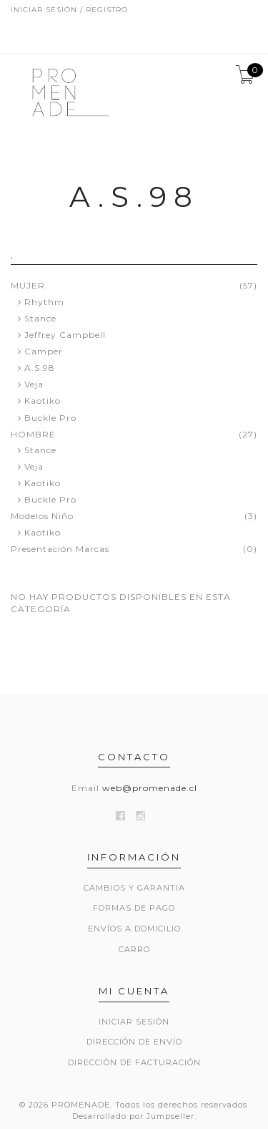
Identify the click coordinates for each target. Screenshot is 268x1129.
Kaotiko (42, 400)
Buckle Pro (50, 417)
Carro (134, 949)
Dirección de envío (134, 1042)
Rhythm (44, 301)
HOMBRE (33, 434)
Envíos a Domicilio (134, 929)
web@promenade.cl (149, 787)
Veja (34, 384)
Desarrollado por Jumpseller (133, 1116)
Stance (40, 318)
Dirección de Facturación (134, 1062)
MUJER (28, 285)
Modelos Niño (42, 516)
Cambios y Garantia (134, 888)
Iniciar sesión (134, 1022)
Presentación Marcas (60, 549)
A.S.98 (39, 367)
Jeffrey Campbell (65, 334)
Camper (43, 351)
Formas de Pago (134, 908)
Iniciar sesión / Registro (69, 9)
